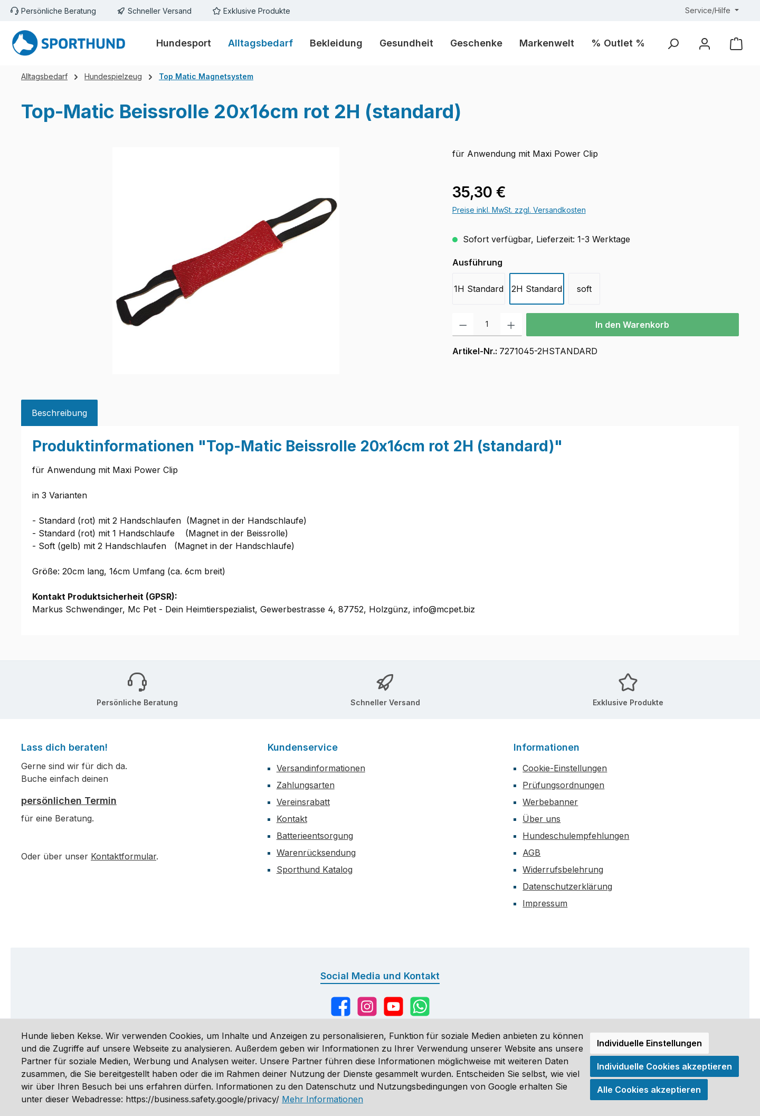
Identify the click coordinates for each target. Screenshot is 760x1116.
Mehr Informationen (322, 1099)
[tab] (59, 413)
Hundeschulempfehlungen (575, 835)
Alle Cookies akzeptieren (649, 1089)
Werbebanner (550, 802)
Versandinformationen (321, 768)
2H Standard (536, 288)
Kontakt (292, 819)
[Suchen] (673, 43)
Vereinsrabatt (303, 802)
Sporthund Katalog (315, 869)
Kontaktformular (123, 856)
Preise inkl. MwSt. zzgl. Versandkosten (519, 209)
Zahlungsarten (306, 785)
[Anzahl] (487, 324)
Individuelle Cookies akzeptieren (664, 1066)
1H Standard (479, 288)
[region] (226, 260)
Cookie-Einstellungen (564, 768)
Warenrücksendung (316, 852)
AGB (531, 852)
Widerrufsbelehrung (562, 869)
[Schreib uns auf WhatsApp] (420, 1006)
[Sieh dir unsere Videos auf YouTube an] (393, 1006)
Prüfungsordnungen (563, 785)
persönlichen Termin (69, 800)
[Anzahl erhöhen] (511, 324)
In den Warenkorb (632, 324)
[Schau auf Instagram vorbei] (367, 1006)
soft (584, 288)
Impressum (544, 903)
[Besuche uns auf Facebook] (341, 1006)
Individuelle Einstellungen (649, 1043)
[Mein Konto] (704, 43)
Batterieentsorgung (315, 835)
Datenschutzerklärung (567, 886)
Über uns (541, 819)
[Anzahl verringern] (463, 324)
